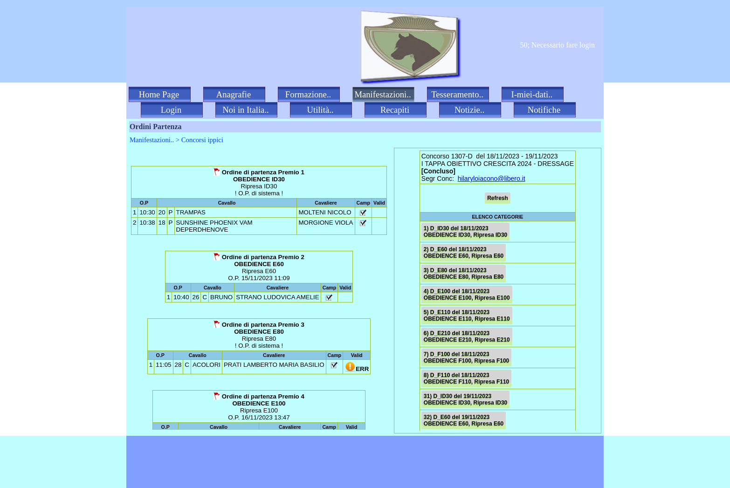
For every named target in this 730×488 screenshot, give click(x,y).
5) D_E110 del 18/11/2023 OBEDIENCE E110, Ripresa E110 (467, 315)
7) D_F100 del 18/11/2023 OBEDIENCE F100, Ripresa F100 (466, 357)
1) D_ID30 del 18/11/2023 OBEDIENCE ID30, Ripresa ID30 (465, 231)
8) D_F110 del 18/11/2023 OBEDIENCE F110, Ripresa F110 (466, 378)
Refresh (497, 198)
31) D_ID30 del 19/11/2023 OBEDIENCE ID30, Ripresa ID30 (465, 399)
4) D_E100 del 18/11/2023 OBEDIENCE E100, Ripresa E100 (467, 294)
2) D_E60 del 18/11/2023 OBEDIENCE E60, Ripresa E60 (463, 252)
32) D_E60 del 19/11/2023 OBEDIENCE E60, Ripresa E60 (463, 420)
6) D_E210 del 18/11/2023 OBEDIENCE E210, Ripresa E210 (467, 336)
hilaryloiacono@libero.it (491, 178)
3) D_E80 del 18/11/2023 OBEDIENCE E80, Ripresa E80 (463, 273)
